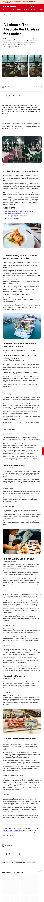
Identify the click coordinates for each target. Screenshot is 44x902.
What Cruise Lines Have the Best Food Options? (17, 213)
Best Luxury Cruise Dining (11, 216)
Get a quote (33, 6)
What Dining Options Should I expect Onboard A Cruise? (19, 211)
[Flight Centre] (10, 6)
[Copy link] (16, 95)
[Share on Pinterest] (9, 95)
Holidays (12, 9)
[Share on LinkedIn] (19, 95)
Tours (33, 9)
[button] (43, 451)
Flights (5, 9)
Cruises (26, 9)
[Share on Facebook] (6, 95)
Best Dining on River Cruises (12, 218)
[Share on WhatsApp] (13, 95)
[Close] (41, 2)
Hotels (19, 9)
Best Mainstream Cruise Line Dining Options (16, 215)
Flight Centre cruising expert (13, 831)
